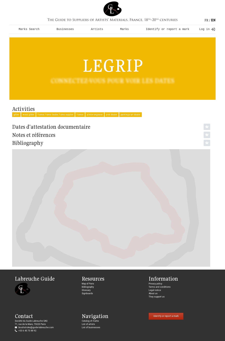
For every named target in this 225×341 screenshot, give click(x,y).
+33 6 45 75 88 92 (27, 330)
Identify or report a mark (167, 29)
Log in (207, 29)
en (213, 20)
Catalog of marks (90, 321)
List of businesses (91, 327)
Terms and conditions (160, 287)
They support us (157, 296)
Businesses (65, 29)
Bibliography (88, 287)
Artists (97, 29)
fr (206, 20)
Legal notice (155, 290)
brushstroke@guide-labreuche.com (36, 327)
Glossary (86, 290)
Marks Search (29, 29)
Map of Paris (88, 283)
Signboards (87, 293)
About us (153, 293)
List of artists (88, 324)
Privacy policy (155, 283)
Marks (124, 29)
